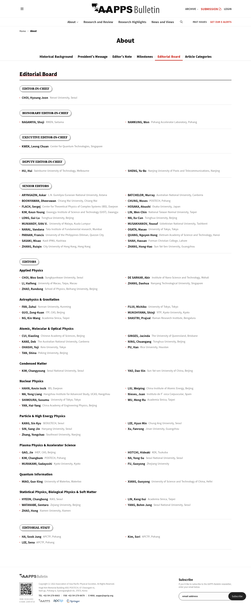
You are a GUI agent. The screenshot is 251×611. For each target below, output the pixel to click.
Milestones (145, 56)
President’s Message (91, 56)
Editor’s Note (122, 56)
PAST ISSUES (200, 22)
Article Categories (200, 56)
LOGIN (227, 9)
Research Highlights (132, 22)
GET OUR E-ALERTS (220, 22)
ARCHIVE (190, 9)
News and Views (162, 22)
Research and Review (98, 22)
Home (23, 31)
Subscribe (222, 596)
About (71, 22)
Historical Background (54, 56)
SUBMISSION (211, 9)
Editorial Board (170, 56)
